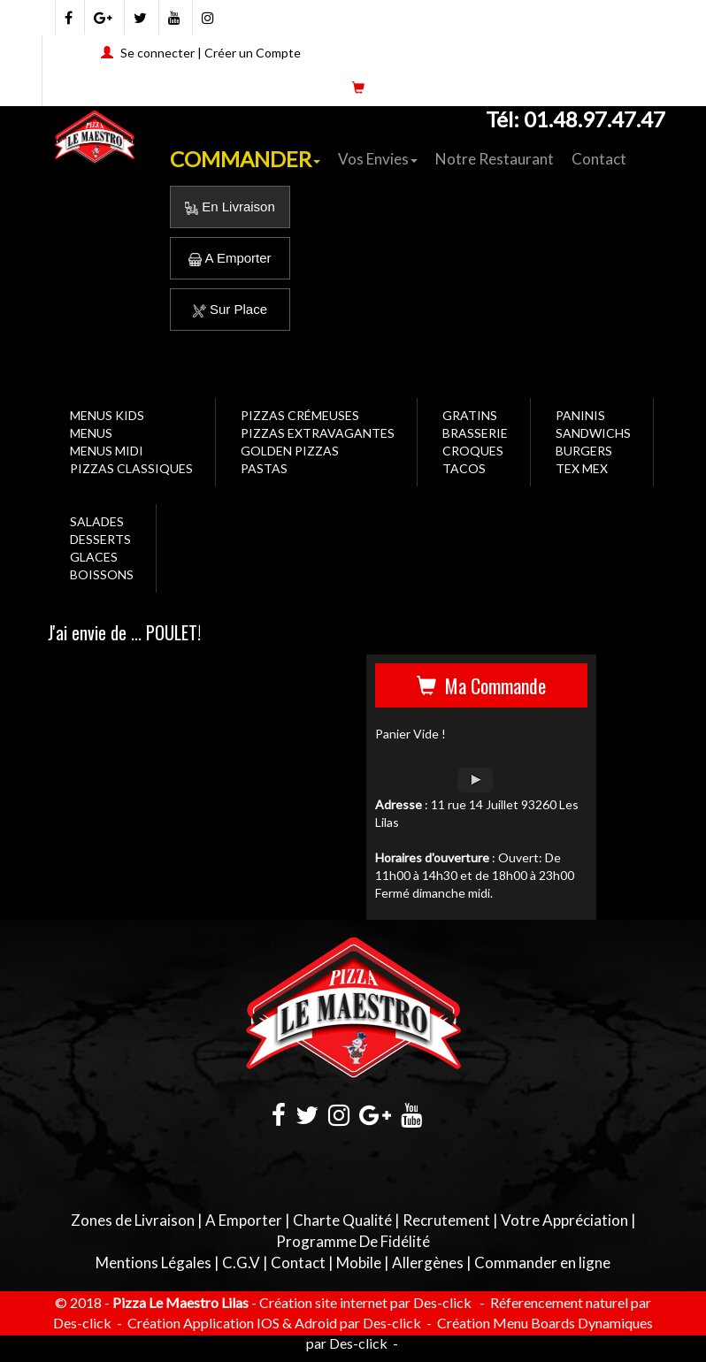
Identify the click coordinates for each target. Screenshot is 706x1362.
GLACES (94, 556)
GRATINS (469, 415)
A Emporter (229, 257)
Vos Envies (378, 158)
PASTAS (264, 468)
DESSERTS (100, 539)
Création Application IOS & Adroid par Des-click (273, 1322)
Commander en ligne (542, 1262)
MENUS (91, 432)
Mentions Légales (153, 1262)
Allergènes (428, 1262)
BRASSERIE (475, 432)
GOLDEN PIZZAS (290, 450)
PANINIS (580, 415)
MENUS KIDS (107, 415)
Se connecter (157, 52)
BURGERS (584, 450)
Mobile (358, 1262)
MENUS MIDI (106, 450)
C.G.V (241, 1262)
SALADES (97, 521)
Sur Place (230, 309)
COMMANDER (245, 159)
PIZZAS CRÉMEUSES (300, 415)
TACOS (464, 468)
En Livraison (230, 206)
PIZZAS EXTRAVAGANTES (318, 432)
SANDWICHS (593, 432)
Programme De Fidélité (353, 1241)
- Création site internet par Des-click (361, 1302)
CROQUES (472, 450)
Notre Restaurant (494, 158)
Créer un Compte (252, 52)
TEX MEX (582, 468)
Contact (599, 158)
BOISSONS (102, 574)
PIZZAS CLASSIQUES (131, 468)
